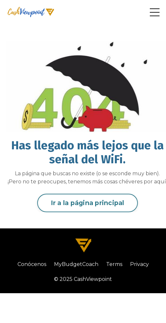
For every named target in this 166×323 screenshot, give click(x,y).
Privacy (139, 264)
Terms (114, 264)
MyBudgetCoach (76, 264)
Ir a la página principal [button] (87, 203)
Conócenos (31, 264)
